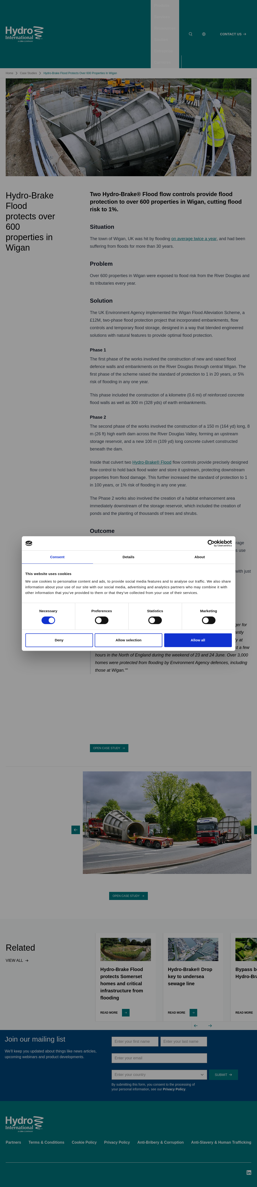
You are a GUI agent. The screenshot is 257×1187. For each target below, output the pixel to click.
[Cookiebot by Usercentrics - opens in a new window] (211, 543)
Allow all (198, 640)
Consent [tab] (57, 557)
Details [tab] (129, 557)
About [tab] (200, 557)
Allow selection (128, 640)
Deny (59, 640)
